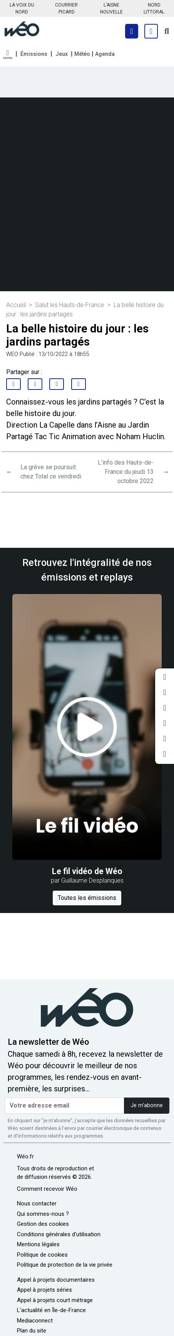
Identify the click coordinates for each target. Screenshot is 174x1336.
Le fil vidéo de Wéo (87, 871)
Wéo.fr (25, 1156)
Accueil (16, 305)
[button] (7, 54)
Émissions (33, 54)
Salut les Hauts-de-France (69, 305)
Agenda (105, 54)
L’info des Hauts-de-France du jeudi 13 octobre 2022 (126, 472)
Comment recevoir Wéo (47, 1188)
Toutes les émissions (87, 897)
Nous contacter (37, 1203)
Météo (82, 54)
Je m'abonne (146, 1105)
